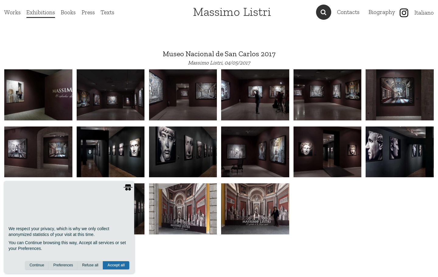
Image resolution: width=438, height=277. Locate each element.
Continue (37, 265)
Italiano (424, 12)
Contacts (348, 12)
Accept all (116, 265)
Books (68, 12)
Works (12, 12)
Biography (382, 12)
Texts (107, 12)
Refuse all (90, 265)
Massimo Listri (232, 11)
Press (88, 12)
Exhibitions (40, 12)
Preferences (63, 265)
